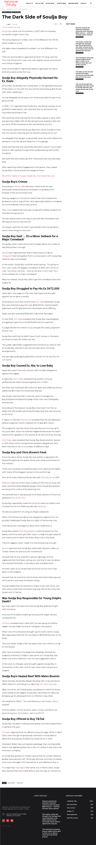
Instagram (7, 256)
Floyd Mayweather (27, 531)
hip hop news (11, 783)
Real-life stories (79, 37)
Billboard (6, 483)
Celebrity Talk (10, 9)
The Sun (6, 623)
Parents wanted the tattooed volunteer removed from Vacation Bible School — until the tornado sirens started (84, 31)
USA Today (18, 379)
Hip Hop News (50, 3)
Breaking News (73, 3)
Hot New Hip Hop (48, 684)
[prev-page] (67, 97)
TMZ (11, 106)
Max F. (9, 24)
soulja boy (20, 783)
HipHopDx (20, 768)
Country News (61, 3)
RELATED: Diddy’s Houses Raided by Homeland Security (28, 176)
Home (3, 9)
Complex (6, 732)
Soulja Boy (7, 31)
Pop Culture (39, 3)
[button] (91, 3)
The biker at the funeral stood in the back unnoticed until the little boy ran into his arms (84, 74)
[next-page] (70, 97)
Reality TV (29, 3)
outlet (9, 210)
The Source (25, 420)
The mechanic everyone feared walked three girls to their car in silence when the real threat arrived (84, 61)
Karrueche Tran (18, 498)
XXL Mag (39, 302)
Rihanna (42, 506)
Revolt (17, 186)
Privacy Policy (6, 825)
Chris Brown (46, 477)
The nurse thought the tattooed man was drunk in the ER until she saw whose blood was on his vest (85, 87)
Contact (83, 3)
